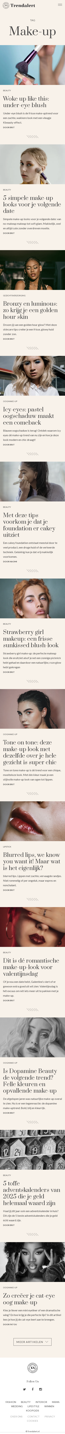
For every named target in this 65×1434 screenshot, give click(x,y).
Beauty (26, 1402)
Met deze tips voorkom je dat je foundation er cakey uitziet (29, 525)
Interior (41, 1402)
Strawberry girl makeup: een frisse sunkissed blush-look (31, 639)
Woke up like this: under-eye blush (26, 102)
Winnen (49, 1406)
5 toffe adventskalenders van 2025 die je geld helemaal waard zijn (31, 1193)
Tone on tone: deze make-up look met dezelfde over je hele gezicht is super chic (29, 752)
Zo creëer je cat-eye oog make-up (29, 1299)
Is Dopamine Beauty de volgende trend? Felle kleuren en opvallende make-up (30, 1081)
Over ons (16, 1416)
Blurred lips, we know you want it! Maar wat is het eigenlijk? (31, 861)
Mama (56, 1402)
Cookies (32, 1420)
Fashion (11, 1402)
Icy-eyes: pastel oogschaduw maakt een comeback (28, 416)
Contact (33, 1416)
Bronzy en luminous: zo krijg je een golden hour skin (30, 310)
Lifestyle (33, 1406)
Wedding (17, 1406)
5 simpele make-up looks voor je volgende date (32, 204)
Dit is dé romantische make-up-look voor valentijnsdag (31, 967)
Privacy (50, 1416)
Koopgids (32, 1410)
